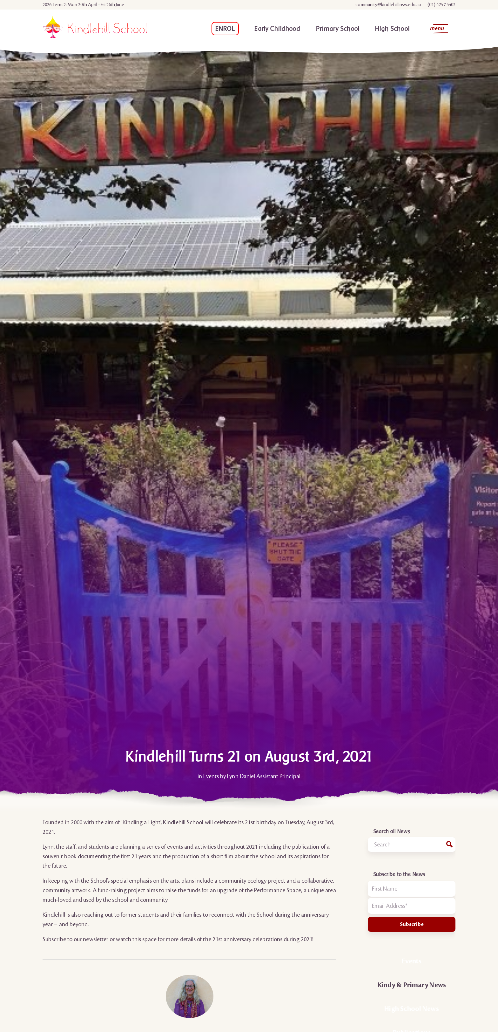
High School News (411, 1009)
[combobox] (411, 844)
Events (211, 776)
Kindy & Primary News (411, 985)
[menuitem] (388, 5)
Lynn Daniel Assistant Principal (263, 776)
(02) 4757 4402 (441, 4)
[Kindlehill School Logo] (95, 30)
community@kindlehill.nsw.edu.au (388, 4)
